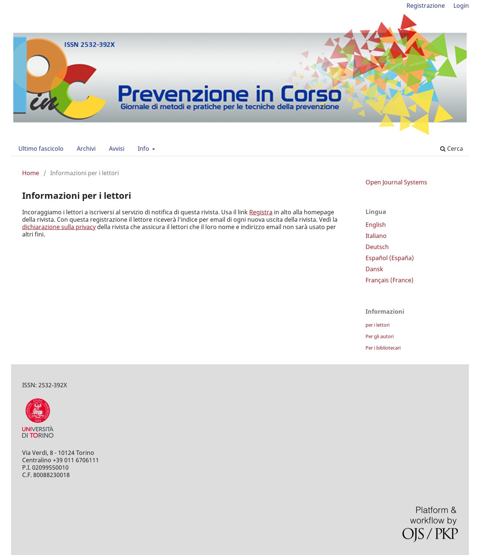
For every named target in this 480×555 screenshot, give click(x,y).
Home (30, 173)
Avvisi (116, 148)
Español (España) (390, 258)
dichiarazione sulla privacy (59, 227)
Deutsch (377, 247)
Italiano (376, 236)
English (376, 225)
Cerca (451, 148)
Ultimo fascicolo (41, 148)
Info (144, 148)
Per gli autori (380, 336)
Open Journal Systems (396, 182)
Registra (260, 212)
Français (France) (390, 280)
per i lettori (378, 324)
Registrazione (426, 5)
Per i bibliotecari (383, 347)
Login (461, 5)
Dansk (374, 269)
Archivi (86, 148)
